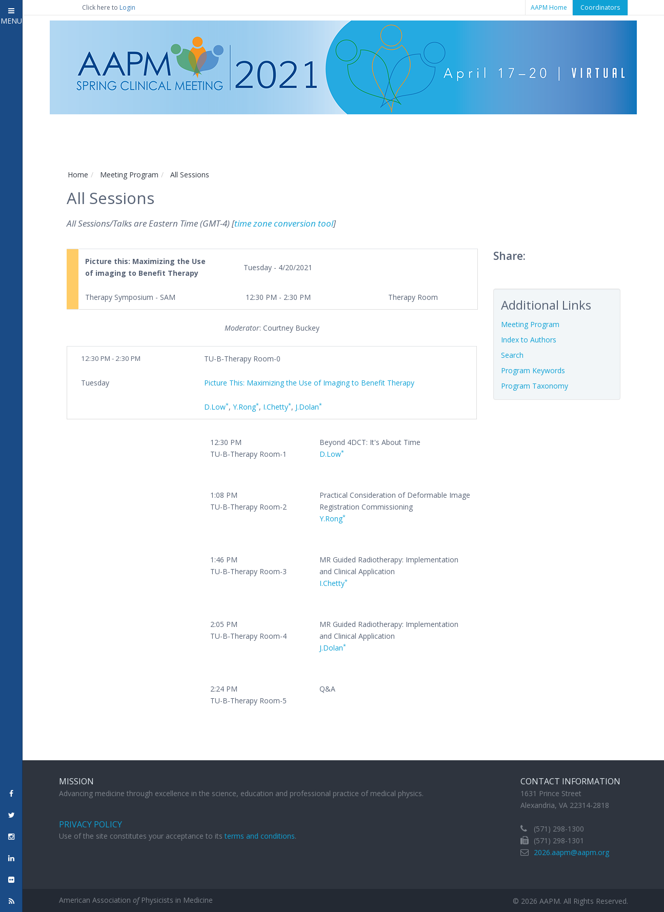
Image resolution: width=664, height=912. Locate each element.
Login (127, 7)
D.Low (216, 407)
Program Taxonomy (534, 386)
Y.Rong (246, 407)
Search (512, 355)
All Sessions (189, 174)
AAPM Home (549, 7)
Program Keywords (533, 370)
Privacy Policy (90, 824)
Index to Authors (528, 339)
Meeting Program (129, 174)
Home (78, 174)
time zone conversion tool (283, 223)
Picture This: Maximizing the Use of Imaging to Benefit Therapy (309, 383)
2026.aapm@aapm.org (571, 852)
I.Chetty (277, 407)
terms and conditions (260, 836)
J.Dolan (308, 407)
